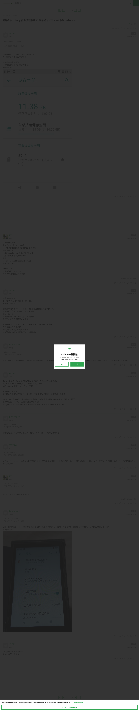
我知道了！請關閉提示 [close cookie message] (69, 707)
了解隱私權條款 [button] (77, 702)
